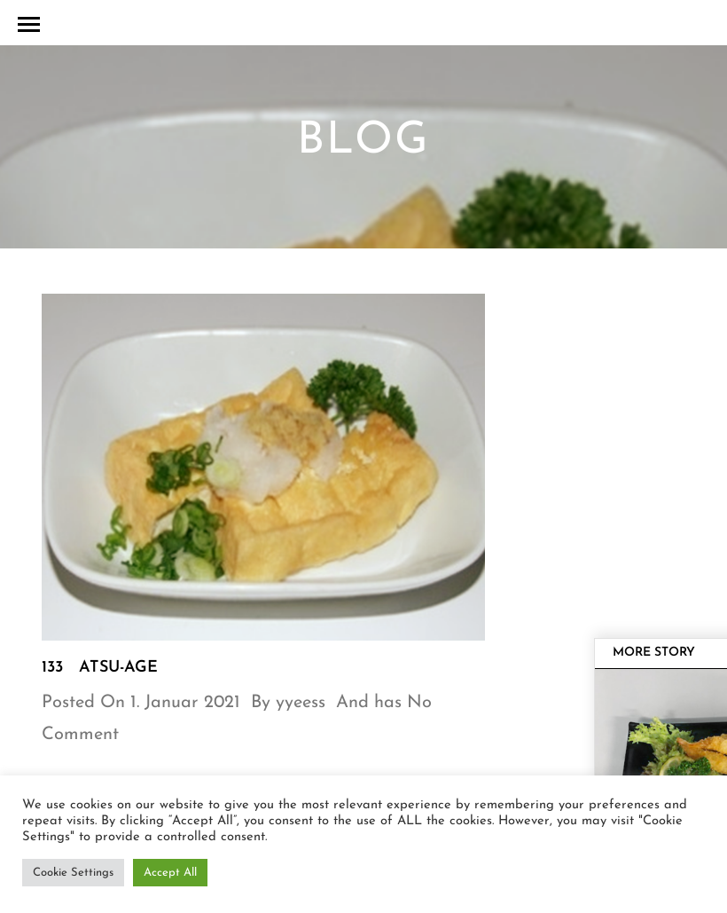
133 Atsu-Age (100, 667)
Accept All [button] (170, 872)
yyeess (300, 703)
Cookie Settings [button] (73, 872)
